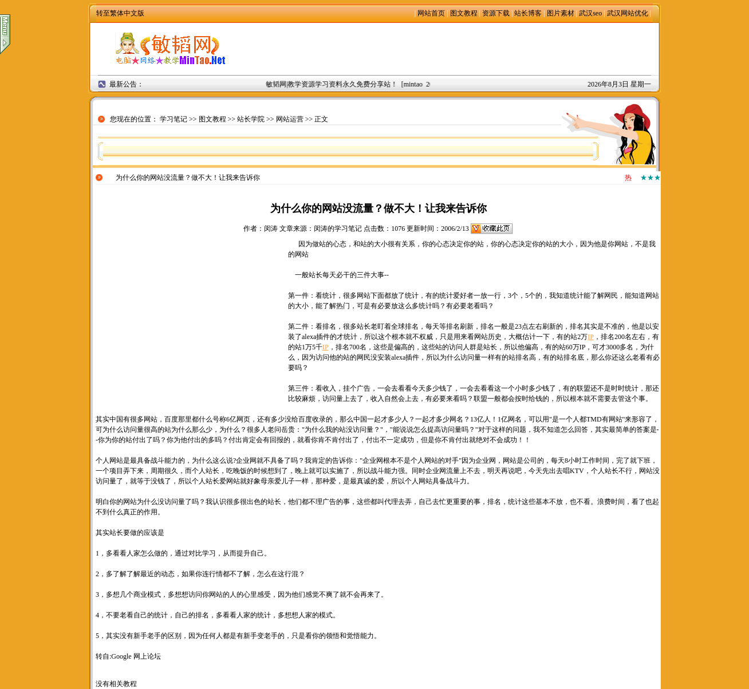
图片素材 (560, 13)
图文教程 (464, 13)
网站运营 (289, 119)
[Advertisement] (455, 49)
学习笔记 (173, 119)
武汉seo (590, 13)
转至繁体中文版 (120, 13)
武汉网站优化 (627, 13)
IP (591, 337)
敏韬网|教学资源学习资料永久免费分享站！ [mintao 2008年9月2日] (369, 84)
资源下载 (496, 13)
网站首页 (431, 13)
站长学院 (251, 119)
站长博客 (528, 13)
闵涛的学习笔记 (338, 229)
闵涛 (271, 229)
